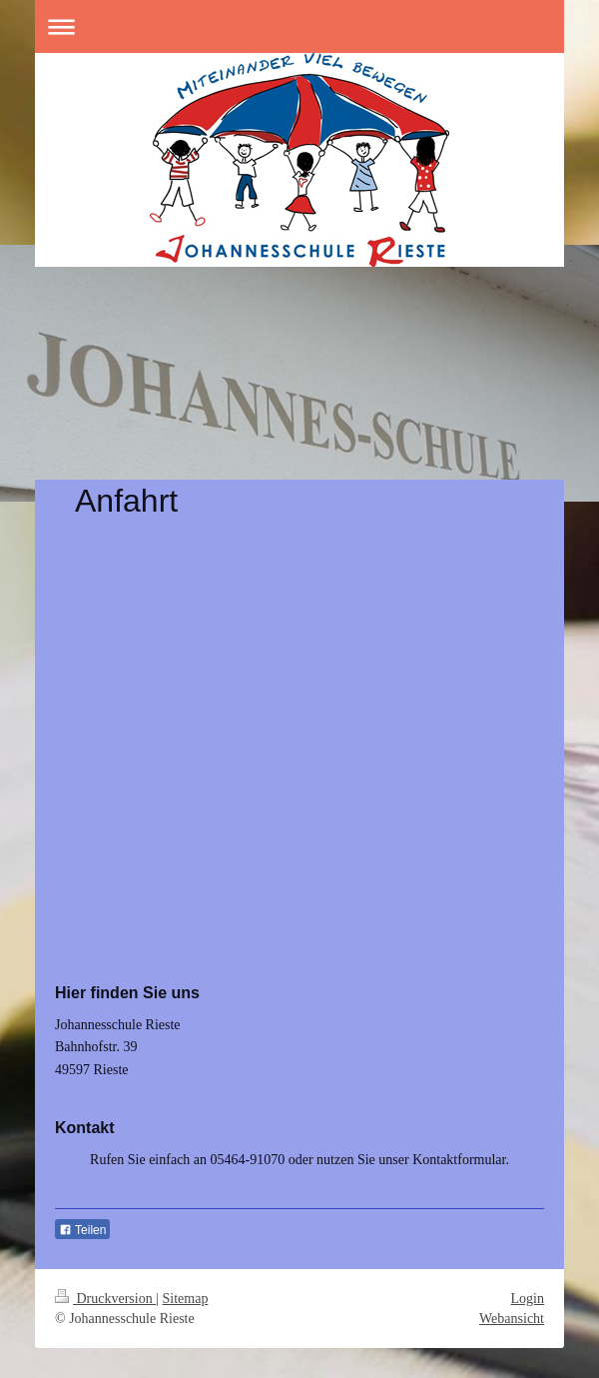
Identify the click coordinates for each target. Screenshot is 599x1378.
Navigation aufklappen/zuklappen (299, 26)
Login (527, 1298)
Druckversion (105, 1298)
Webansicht (511, 1318)
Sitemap (186, 1298)
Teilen (82, 1230)
